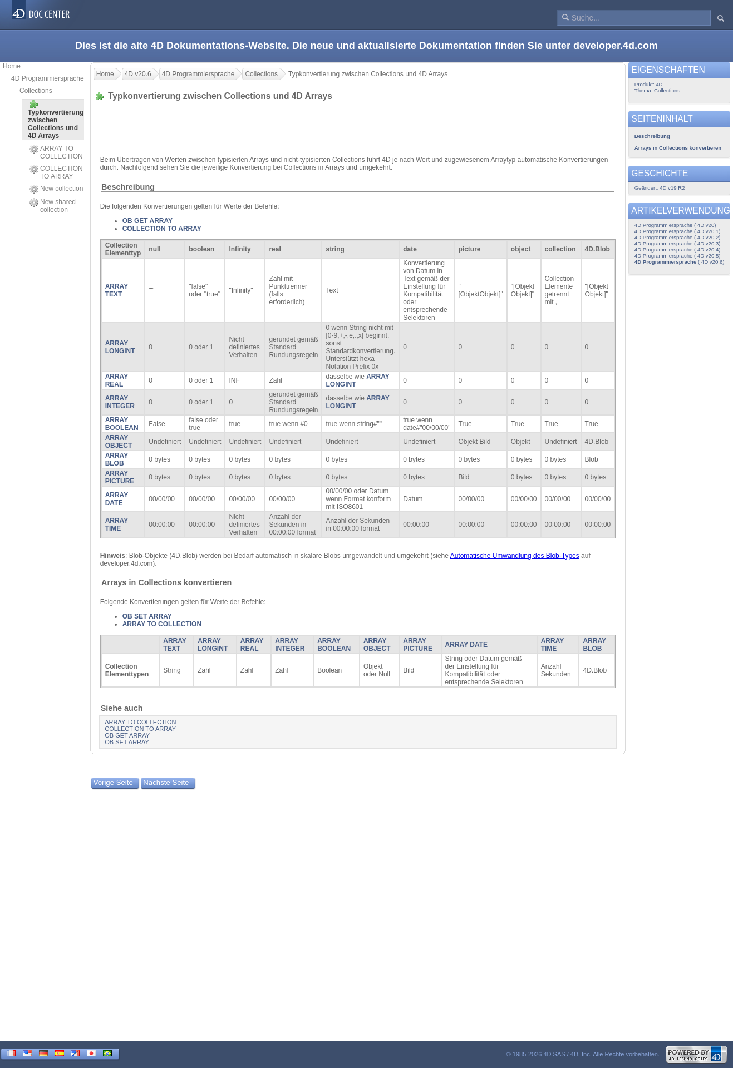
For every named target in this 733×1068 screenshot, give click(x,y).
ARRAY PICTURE (120, 477)
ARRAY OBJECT (118, 441)
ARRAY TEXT (116, 290)
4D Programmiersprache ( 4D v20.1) (677, 231)
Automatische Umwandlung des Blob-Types (514, 556)
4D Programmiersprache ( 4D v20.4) (677, 249)
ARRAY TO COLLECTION (56, 152)
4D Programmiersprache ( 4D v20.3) (677, 243)
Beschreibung (128, 186)
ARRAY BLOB (116, 459)
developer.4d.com (615, 45)
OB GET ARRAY (147, 221)
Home (12, 66)
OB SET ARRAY (147, 616)
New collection (56, 189)
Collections (35, 91)
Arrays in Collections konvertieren (166, 582)
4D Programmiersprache (47, 78)
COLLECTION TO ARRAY (56, 172)
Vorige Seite (113, 782)
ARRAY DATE (116, 499)
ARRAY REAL (116, 380)
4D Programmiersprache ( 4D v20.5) (677, 256)
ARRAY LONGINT (120, 347)
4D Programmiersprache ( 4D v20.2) (677, 237)
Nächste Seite (166, 782)
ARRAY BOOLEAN (122, 424)
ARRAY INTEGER (120, 402)
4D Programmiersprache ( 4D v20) (675, 225)
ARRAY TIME (116, 524)
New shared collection (52, 206)
